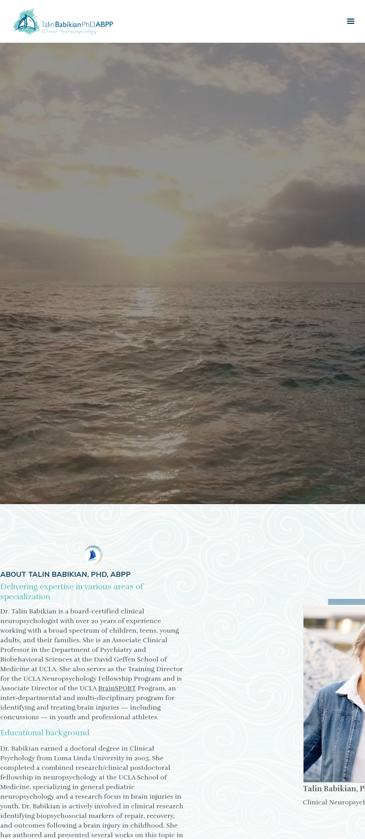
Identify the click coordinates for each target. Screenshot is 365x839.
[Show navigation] (349, 21)
